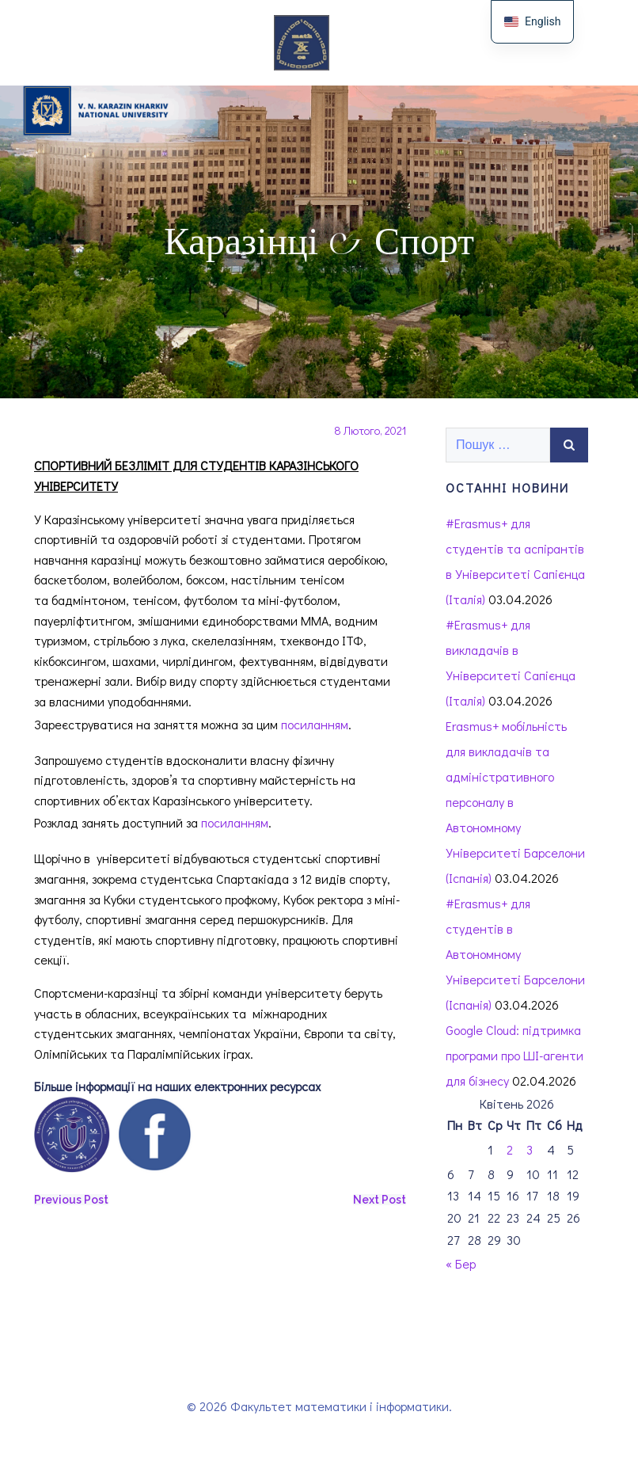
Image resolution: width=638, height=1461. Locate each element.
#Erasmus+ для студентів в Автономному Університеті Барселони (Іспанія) (515, 954)
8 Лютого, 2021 (370, 430)
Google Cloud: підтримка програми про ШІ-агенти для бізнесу (514, 1055)
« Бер (461, 1263)
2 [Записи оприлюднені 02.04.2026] (510, 1149)
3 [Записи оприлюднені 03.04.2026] (529, 1149)
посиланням (314, 724)
